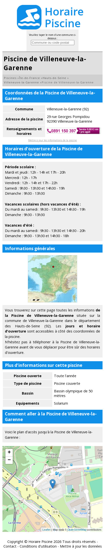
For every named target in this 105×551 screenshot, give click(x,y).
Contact (9, 546)
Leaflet (46, 529)
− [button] (9, 460)
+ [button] (9, 452)
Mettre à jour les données (81, 546)
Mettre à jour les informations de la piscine (52, 140)
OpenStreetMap (77, 529)
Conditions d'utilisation (38, 546)
